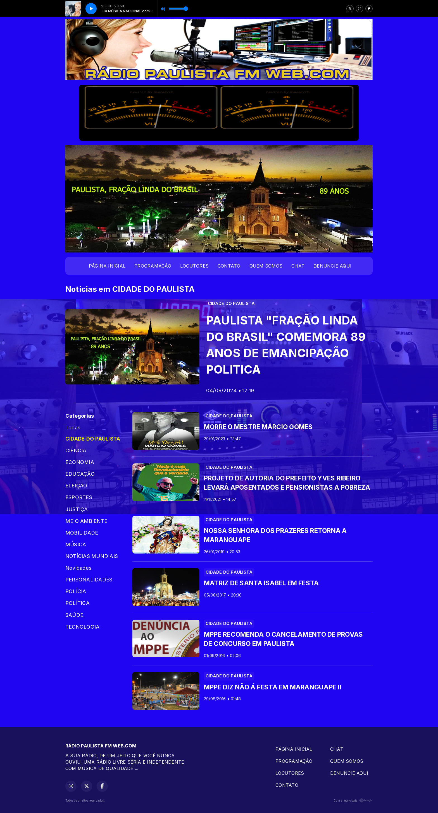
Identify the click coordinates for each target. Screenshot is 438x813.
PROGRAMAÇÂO (152, 266)
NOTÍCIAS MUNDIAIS (91, 556)
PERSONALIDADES (88, 579)
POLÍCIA (75, 591)
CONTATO (229, 266)
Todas (72, 427)
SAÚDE (74, 615)
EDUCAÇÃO (80, 474)
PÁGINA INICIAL (107, 266)
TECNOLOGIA (82, 627)
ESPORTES (78, 497)
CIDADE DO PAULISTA (92, 439)
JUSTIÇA (76, 509)
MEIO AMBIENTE (86, 521)
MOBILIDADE (81, 533)
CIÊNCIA (76, 450)
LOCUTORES (194, 266)
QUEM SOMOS (265, 266)
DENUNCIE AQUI (332, 266)
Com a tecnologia (353, 800)
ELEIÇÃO (76, 485)
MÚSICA (75, 544)
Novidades (78, 568)
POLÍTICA (77, 603)
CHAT (297, 266)
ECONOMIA (79, 462)
